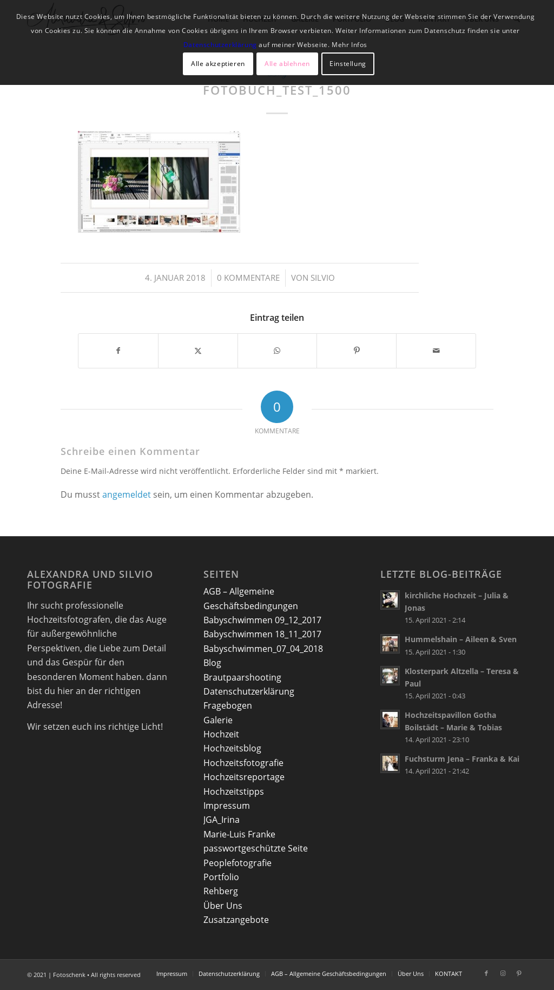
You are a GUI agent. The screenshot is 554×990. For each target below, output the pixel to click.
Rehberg (220, 891)
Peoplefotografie (237, 863)
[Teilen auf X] (198, 350)
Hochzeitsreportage (244, 777)
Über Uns (222, 906)
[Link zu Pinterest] (519, 973)
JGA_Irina (221, 820)
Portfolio (221, 877)
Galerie (218, 720)
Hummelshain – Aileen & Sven (461, 639)
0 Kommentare (248, 277)
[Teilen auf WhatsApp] (277, 350)
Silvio (323, 277)
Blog (212, 663)
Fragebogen (227, 705)
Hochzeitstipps (233, 791)
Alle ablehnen (287, 63)
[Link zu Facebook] (486, 973)
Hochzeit (221, 734)
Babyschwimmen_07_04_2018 (263, 649)
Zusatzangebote (236, 920)
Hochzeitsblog (232, 748)
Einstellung (347, 63)
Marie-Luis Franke (239, 834)
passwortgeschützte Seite (255, 848)
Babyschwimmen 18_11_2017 (262, 634)
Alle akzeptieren (218, 63)
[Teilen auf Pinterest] (356, 350)
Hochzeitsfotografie (243, 763)
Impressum (226, 805)
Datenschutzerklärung (248, 691)
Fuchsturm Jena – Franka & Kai (462, 759)
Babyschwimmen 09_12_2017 (262, 620)
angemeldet (126, 494)
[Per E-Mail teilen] (436, 350)
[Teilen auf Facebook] (118, 350)
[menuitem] (172, 973)
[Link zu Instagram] (502, 973)
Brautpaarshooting (242, 677)
